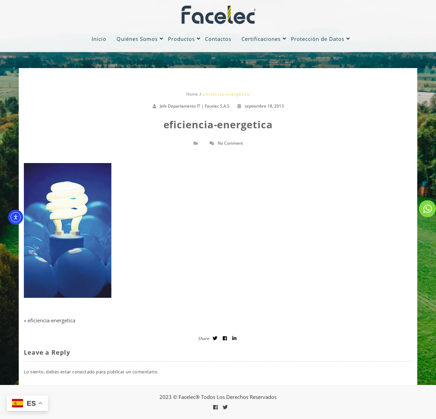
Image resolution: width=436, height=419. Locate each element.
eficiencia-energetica (51, 320)
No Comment (230, 143)
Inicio (99, 38)
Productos (181, 38)
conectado (83, 372)
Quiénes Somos (137, 38)
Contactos (218, 38)
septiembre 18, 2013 (260, 106)
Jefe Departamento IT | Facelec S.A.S (195, 106)
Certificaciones (261, 38)
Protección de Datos (317, 38)
